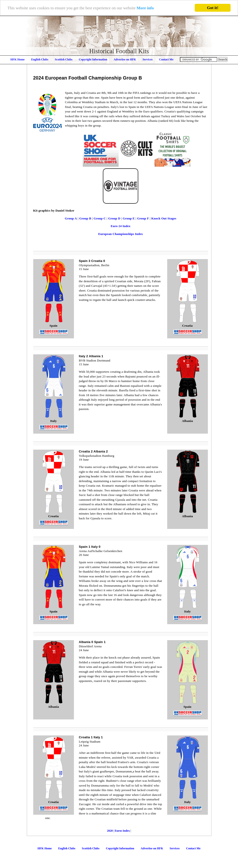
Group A (71, 218)
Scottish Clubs (63, 59)
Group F (143, 218)
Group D (114, 218)
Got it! (212, 7)
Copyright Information (93, 59)
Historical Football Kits (119, 51)
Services (148, 59)
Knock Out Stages (163, 218)
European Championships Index (120, 234)
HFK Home (18, 59)
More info (145, 8)
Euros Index (123, 830)
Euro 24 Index (120, 226)
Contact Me (166, 59)
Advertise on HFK (125, 59)
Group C (100, 218)
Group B (85, 218)
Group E (129, 218)
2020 (110, 830)
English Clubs (39, 59)
